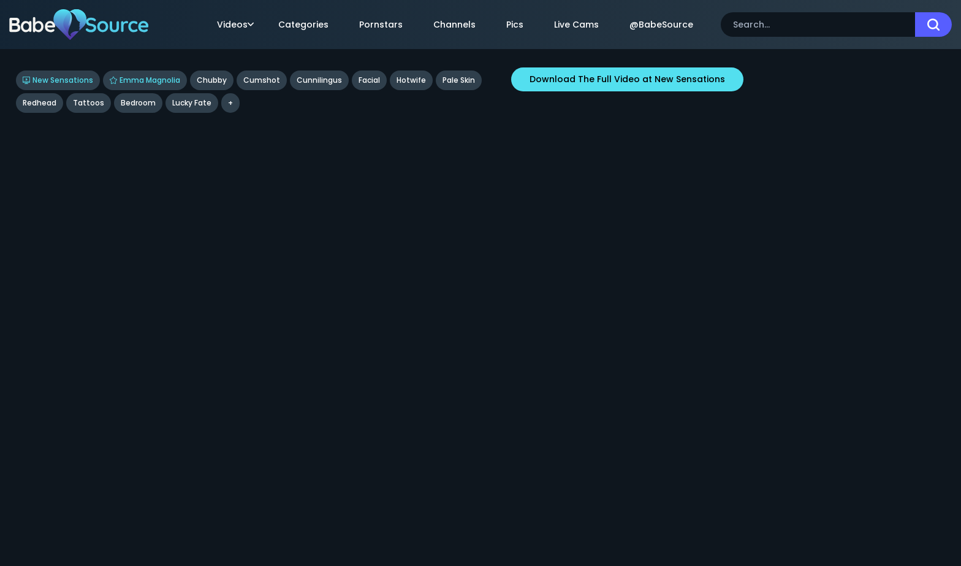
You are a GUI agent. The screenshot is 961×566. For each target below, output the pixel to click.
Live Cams (576, 24)
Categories (303, 24)
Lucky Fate (191, 103)
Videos (235, 24)
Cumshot (261, 80)
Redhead (39, 103)
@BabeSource (661, 24)
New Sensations (58, 80)
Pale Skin (459, 80)
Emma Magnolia (145, 80)
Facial (369, 80)
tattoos (88, 103)
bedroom (138, 103)
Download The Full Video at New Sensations (627, 79)
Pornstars (381, 24)
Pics (514, 24)
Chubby (212, 80)
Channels (454, 24)
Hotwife (411, 80)
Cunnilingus (319, 80)
